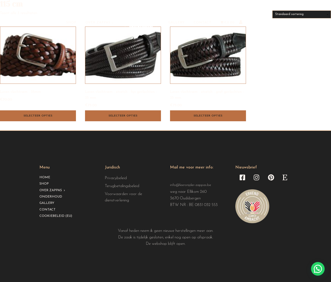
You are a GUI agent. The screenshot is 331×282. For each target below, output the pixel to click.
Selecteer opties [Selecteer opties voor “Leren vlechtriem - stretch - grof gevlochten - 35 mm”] (208, 115)
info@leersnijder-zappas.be (190, 185)
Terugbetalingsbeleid (122, 186)
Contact (202, 22)
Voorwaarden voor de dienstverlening (123, 197)
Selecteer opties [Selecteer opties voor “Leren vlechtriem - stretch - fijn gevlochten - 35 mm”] (123, 115)
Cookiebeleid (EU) (55, 216)
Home (44, 177)
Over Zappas (97, 22)
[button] (318, 269)
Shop (71, 22)
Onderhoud (50, 196)
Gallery (176, 22)
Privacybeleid (116, 178)
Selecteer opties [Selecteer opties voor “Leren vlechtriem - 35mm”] (38, 115)
